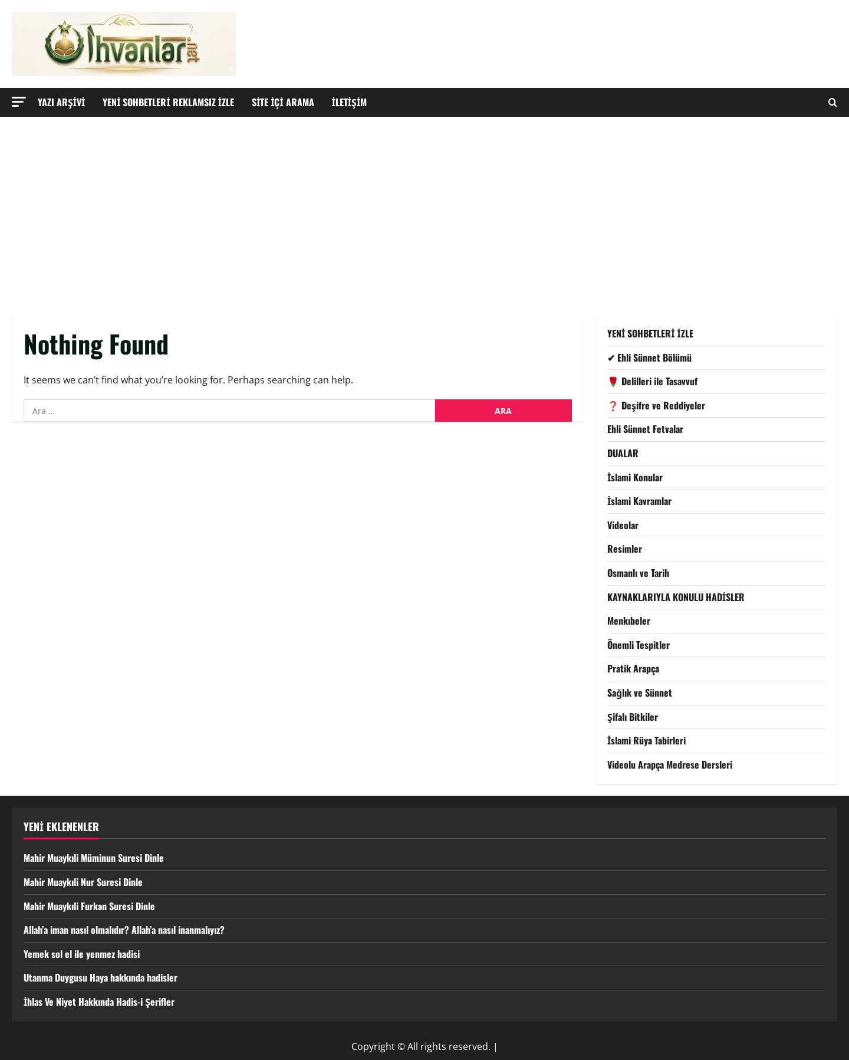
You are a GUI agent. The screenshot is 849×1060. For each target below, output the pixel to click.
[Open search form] (832, 102)
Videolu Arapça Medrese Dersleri (669, 764)
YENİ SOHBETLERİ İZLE (650, 333)
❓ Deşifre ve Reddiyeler (656, 405)
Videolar (623, 525)
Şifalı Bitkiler (632, 717)
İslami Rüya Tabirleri (646, 740)
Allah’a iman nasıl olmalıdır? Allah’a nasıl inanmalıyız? (124, 930)
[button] (19, 102)
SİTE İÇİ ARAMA (283, 102)
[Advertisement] (424, 205)
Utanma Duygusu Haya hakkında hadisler (100, 977)
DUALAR (623, 453)
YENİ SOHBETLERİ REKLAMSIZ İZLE (168, 102)
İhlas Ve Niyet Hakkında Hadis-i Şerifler (99, 1002)
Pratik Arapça (633, 668)
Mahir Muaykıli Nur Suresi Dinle (83, 882)
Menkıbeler (628, 620)
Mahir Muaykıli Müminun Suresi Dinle (94, 858)
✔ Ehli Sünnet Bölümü (649, 357)
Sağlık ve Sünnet (639, 692)
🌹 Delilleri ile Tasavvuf (652, 381)
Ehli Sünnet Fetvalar (645, 429)
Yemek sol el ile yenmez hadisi (82, 954)
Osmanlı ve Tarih (638, 573)
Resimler (624, 549)
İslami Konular (635, 477)
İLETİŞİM (349, 102)
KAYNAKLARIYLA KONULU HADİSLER (676, 597)
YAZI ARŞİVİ (61, 102)
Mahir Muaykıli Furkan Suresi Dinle (89, 906)
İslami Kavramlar (639, 501)
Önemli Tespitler (638, 645)
